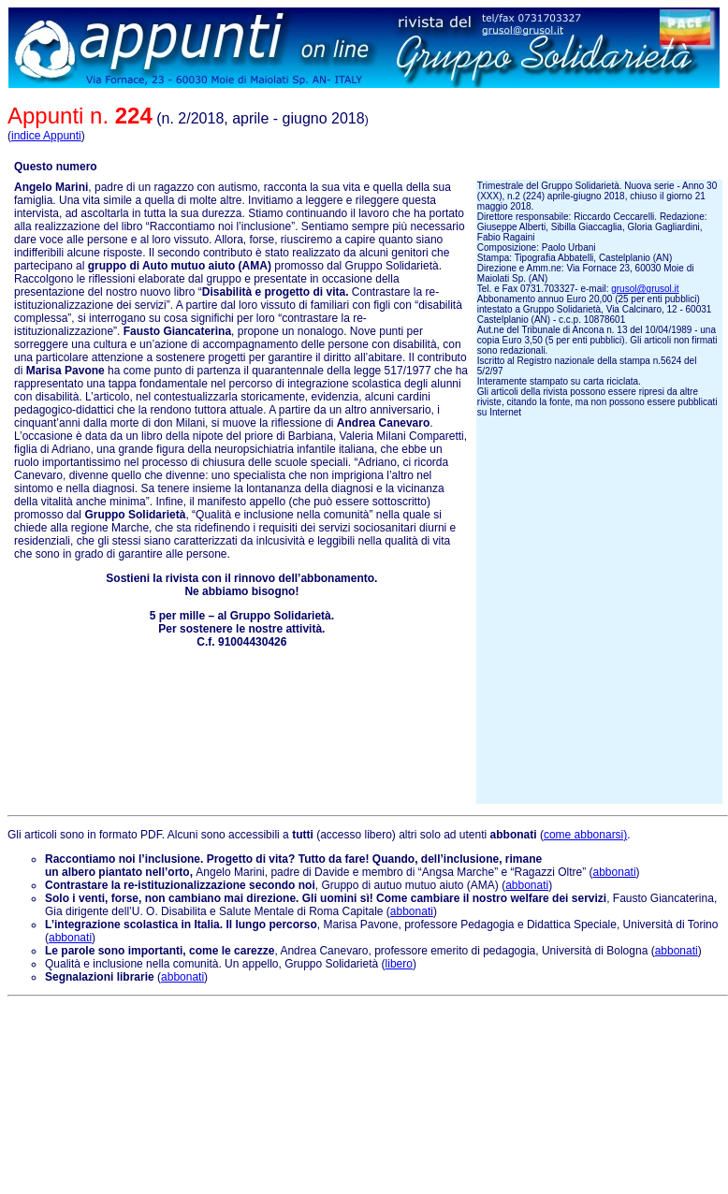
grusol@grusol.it (644, 289)
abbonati (614, 872)
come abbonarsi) (585, 834)
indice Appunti (46, 135)
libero (399, 963)
